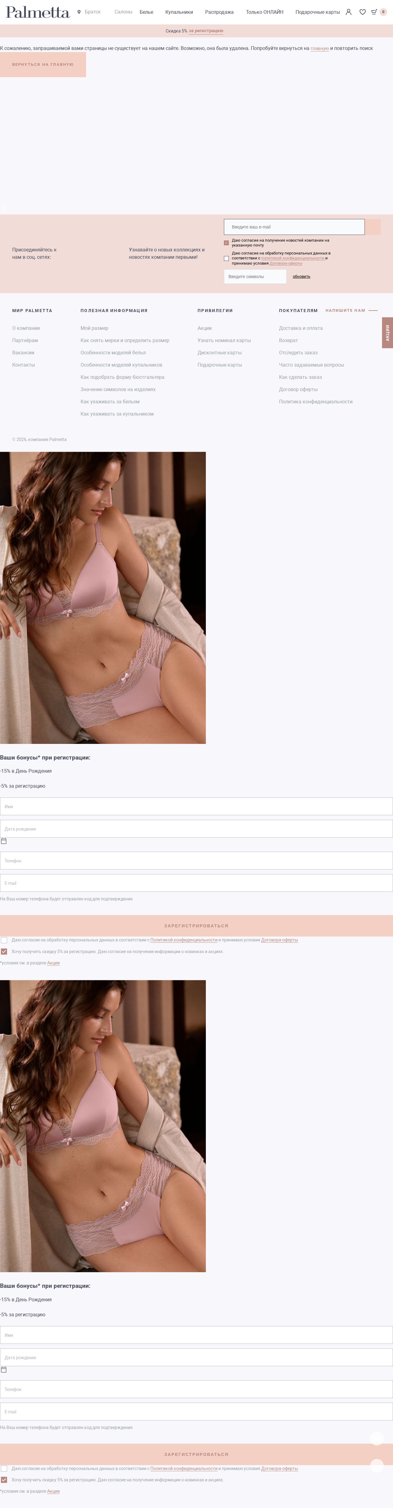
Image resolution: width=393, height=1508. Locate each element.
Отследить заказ (298, 352)
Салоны (123, 12)
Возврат (288, 340)
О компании (26, 327)
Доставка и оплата (301, 327)
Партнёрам (25, 340)
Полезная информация (114, 309)
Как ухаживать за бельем (110, 401)
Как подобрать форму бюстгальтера (122, 376)
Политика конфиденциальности (316, 401)
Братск (89, 12)
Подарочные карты (220, 364)
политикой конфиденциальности (293, 258)
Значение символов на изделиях (118, 389)
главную (320, 48)
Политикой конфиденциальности (183, 939)
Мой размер (94, 327)
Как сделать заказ (300, 376)
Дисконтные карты (220, 352)
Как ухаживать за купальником (117, 413)
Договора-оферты (286, 263)
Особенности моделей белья (113, 352)
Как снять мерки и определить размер (125, 340)
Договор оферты (298, 389)
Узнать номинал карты (224, 340)
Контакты (23, 364)
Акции (205, 327)
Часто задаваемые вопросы (311, 364)
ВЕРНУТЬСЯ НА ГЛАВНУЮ (51, 66)
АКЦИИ (387, 340)
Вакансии (23, 352)
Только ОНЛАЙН (264, 12)
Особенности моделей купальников (121, 364)
